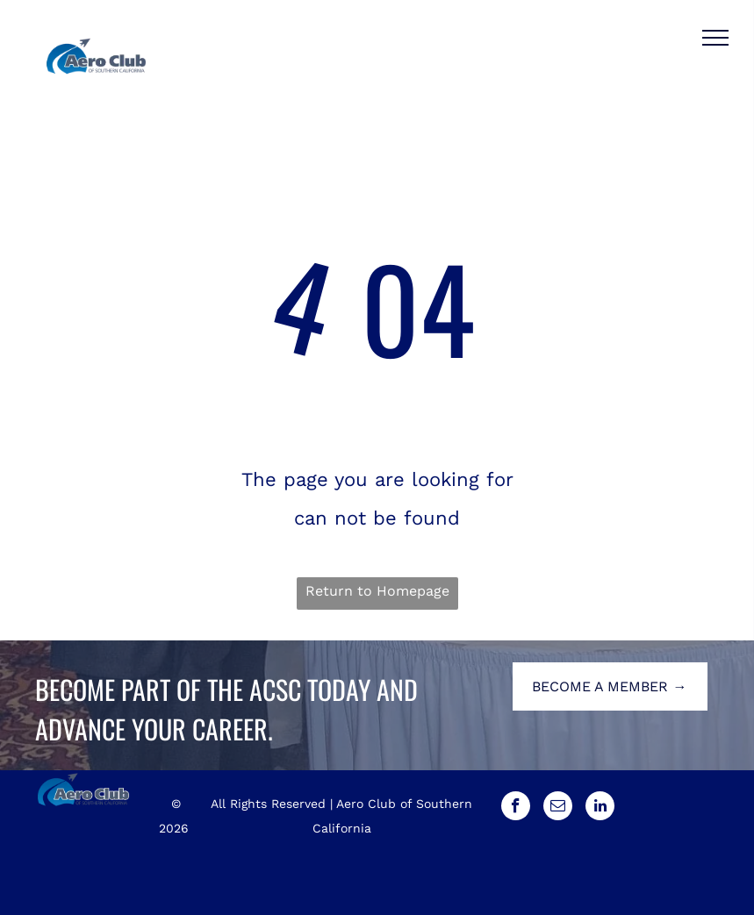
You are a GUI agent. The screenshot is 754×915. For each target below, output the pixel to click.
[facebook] (515, 808)
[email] (557, 808)
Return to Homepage (377, 591)
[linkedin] (599, 808)
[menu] (715, 38)
